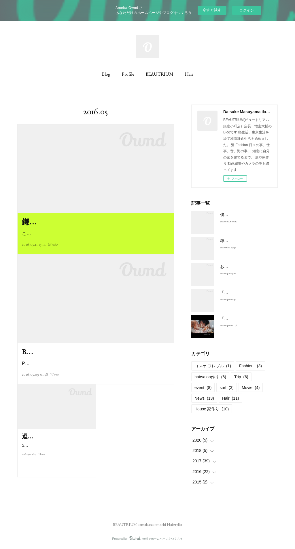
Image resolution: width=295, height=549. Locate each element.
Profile (128, 74)
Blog (106, 74)
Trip (241, 377)
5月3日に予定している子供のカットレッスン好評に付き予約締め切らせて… (56, 470)
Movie (53, 244)
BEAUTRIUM (159, 74)
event (202, 387)
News (54, 386)
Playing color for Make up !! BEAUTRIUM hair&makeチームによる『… (94, 375)
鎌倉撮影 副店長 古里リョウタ (78, 222)
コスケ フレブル (212, 366)
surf (226, 387)
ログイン (246, 10)
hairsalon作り (210, 377)
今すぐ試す (212, 10)
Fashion (250, 366)
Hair (189, 74)
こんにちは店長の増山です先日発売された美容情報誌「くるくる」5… (94, 233)
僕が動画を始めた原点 (240, 214)
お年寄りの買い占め (238, 266)
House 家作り (211, 409)
